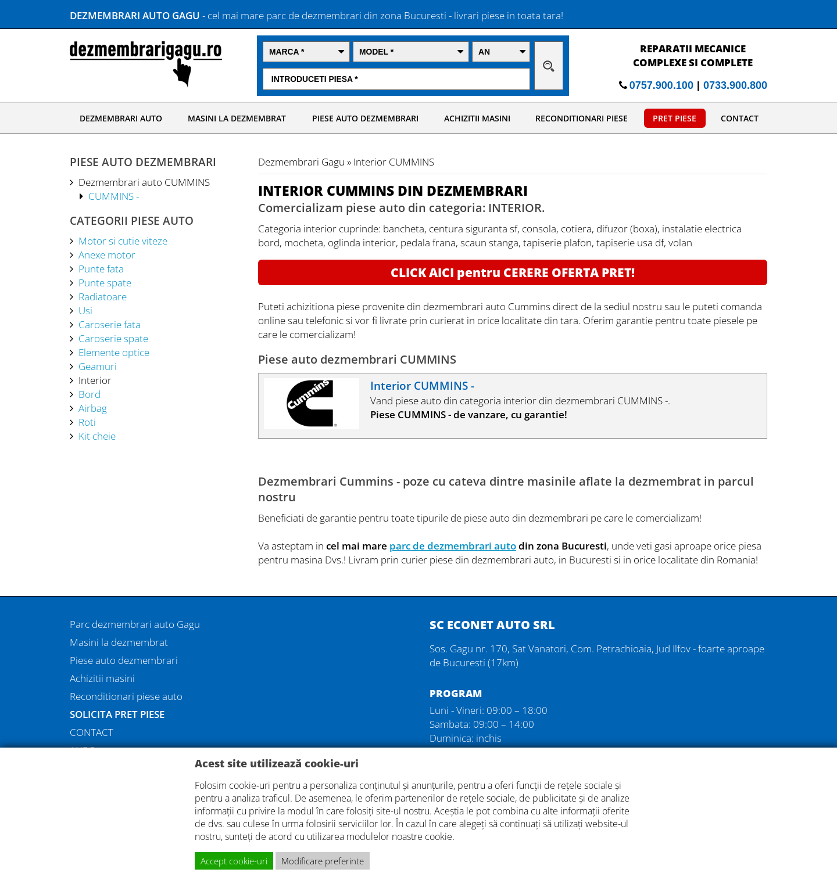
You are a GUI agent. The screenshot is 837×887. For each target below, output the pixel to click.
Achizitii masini (102, 678)
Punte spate (104, 282)
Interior (95, 380)
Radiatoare (102, 296)
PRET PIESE (674, 118)
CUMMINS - (113, 196)
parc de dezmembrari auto (452, 545)
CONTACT (740, 118)
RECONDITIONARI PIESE (581, 118)
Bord (89, 394)
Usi (85, 310)
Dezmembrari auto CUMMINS (144, 182)
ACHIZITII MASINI (477, 118)
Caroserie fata (109, 324)
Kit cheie (97, 436)
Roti (87, 422)
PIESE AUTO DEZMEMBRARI (365, 118)
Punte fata (101, 268)
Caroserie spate (113, 338)
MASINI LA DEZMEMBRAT (237, 118)
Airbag (92, 408)
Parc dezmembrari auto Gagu (135, 624)
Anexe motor (106, 254)
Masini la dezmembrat (119, 642)
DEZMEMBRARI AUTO (121, 118)
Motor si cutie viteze (122, 240)
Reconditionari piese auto (126, 696)
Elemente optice (113, 352)
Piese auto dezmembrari (124, 660)
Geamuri (97, 366)
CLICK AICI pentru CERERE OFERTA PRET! (513, 272)
